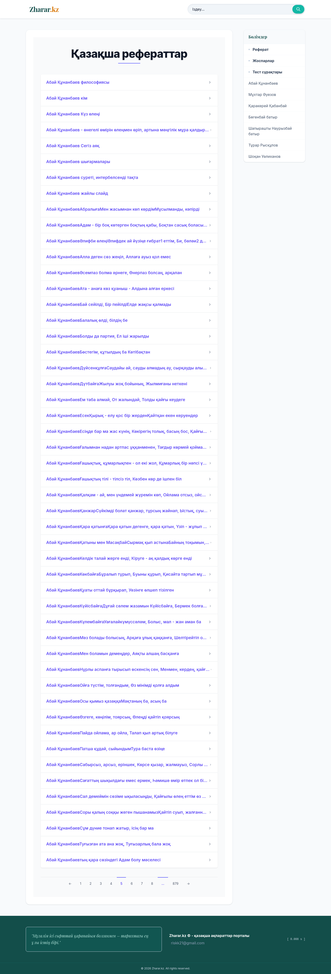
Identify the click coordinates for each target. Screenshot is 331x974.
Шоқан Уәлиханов (264, 156)
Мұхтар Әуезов (262, 94)
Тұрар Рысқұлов (263, 145)
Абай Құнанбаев (263, 83)
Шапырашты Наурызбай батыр (270, 131)
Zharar (44, 9)
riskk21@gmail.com (188, 943)
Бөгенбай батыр (262, 117)
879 (176, 883)
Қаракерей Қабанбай (267, 105)
